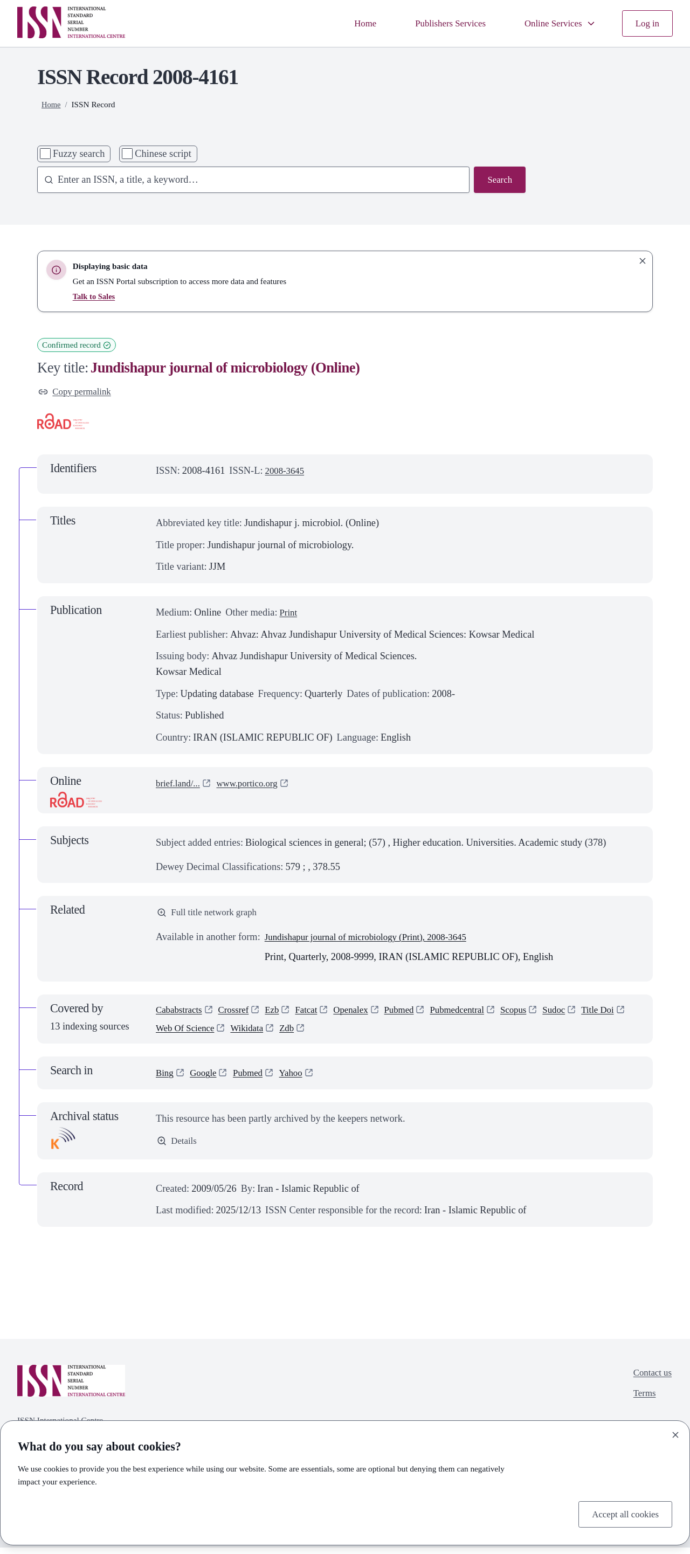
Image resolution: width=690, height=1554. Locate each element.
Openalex (363, 1014)
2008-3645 (286, 472)
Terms (642, 1402)
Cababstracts (181, 1014)
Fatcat (315, 1014)
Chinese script (163, 153)
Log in (646, 23)
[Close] (675, 1433)
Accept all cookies (622, 1513)
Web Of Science (240, 1033)
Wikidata (306, 1033)
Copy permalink (77, 392)
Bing (165, 1079)
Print (289, 614)
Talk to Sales (95, 296)
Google (205, 1079)
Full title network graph (211, 915)
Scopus (536, 1014)
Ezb (280, 1014)
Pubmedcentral (476, 1014)
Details (178, 1148)
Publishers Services (439, 23)
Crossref (239, 1014)
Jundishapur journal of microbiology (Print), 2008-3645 (375, 940)
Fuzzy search (79, 153)
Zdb (348, 1033)
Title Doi (173, 1033)
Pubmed (414, 1014)
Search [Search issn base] (498, 180)
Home (350, 23)
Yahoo (299, 1079)
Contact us (651, 1380)
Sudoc (579, 1014)
